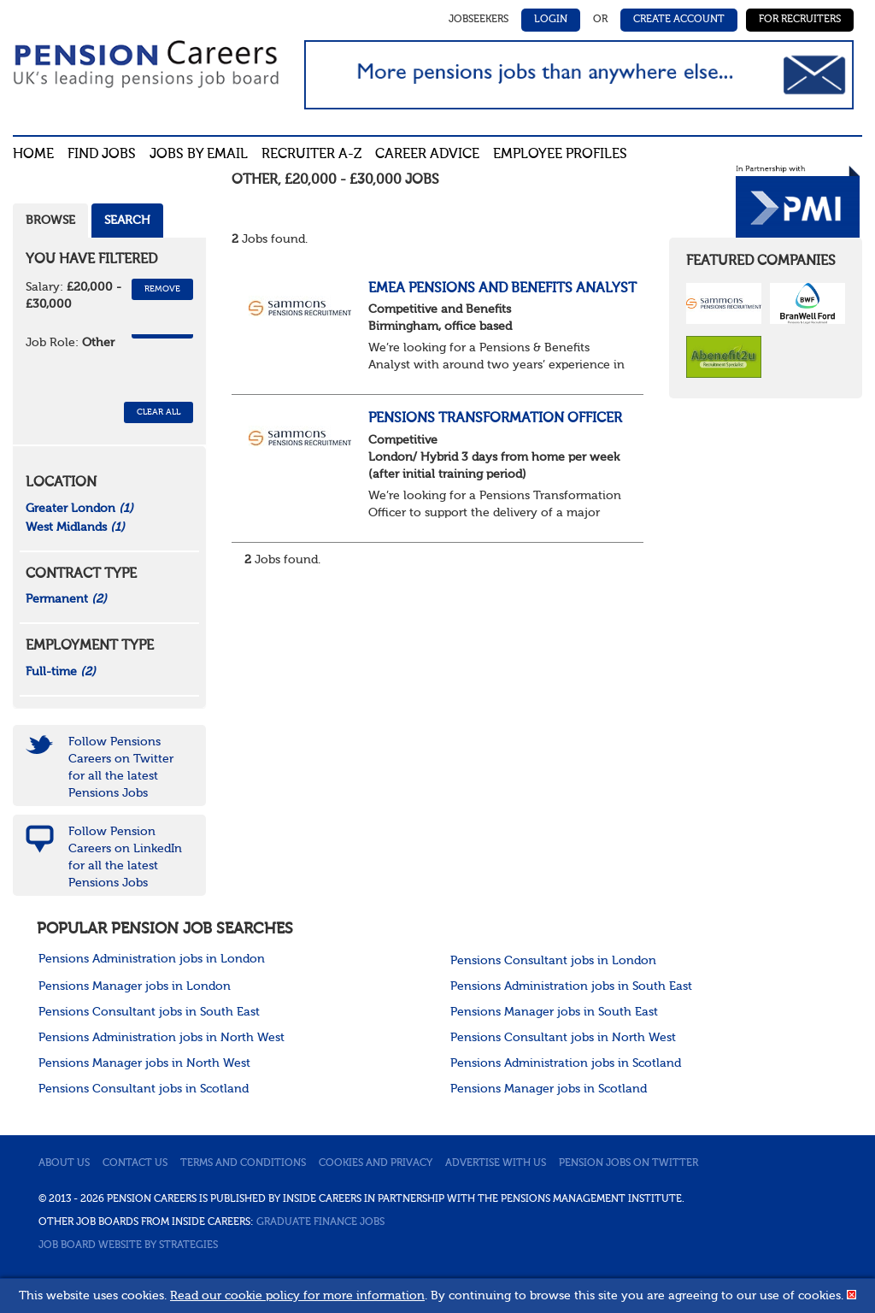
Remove (162, 289)
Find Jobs (102, 155)
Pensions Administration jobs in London (151, 959)
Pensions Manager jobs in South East (554, 1012)
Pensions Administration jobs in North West (161, 1038)
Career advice (427, 155)
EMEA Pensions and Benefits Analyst (502, 289)
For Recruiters (800, 20)
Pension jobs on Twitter (628, 1163)
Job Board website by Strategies (128, 1245)
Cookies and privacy (375, 1163)
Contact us (135, 1163)
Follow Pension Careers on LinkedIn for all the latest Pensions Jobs (125, 857)
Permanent (66, 599)
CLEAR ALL (158, 412)
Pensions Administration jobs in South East (571, 986)
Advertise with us (495, 1163)
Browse (50, 221)
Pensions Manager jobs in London (134, 986)
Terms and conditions (243, 1163)
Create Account (679, 20)
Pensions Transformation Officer (495, 419)
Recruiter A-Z (311, 155)
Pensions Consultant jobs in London (553, 961)
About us (64, 1163)
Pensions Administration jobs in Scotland (565, 1063)
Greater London (79, 509)
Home (33, 155)
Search (127, 221)
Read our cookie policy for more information (297, 1296)
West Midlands (75, 527)
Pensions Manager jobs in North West (144, 1063)
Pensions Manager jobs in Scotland (548, 1089)
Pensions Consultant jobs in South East (149, 1012)
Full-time (61, 672)
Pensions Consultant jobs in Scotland (143, 1089)
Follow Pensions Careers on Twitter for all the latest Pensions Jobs (120, 767)
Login (550, 20)
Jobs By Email (199, 155)
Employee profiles (560, 155)
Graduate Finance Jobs (320, 1222)
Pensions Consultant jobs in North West (563, 1038)
